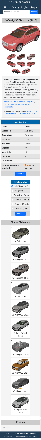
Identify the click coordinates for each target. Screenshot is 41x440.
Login (34, 7)
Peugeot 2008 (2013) (20, 404)
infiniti (6, 102)
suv (28, 102)
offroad (11, 104)
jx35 (11, 102)
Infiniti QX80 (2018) (20, 271)
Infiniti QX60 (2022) (20, 308)
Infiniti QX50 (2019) (20, 348)
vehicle (21, 104)
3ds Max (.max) (21, 186)
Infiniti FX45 (20, 234)
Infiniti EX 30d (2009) (20, 328)
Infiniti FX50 (20, 290)
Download (20, 213)
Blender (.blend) (21, 199)
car (16, 104)
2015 (6, 104)
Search (34, 12)
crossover (22, 102)
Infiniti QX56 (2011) (20, 253)
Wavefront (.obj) (21, 195)
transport (28, 104)
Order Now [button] (20, 173)
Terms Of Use (10, 433)
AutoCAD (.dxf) (21, 208)
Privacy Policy (22, 433)
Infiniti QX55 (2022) (20, 384)
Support (32, 433)
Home (7, 7)
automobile (8, 107)
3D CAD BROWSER (19, 2)
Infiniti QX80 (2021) (20, 366)
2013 (16, 102)
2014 (32, 102)
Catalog (16, 7)
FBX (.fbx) (18, 190)
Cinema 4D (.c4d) (22, 204)
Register (25, 7)
